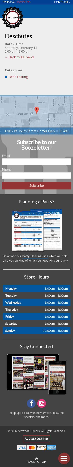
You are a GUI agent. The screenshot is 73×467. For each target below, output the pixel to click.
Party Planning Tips (35, 256)
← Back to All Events (19, 57)
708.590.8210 (36, 439)
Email (6, 155)
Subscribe (36, 185)
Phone (6, 169)
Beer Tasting (18, 77)
